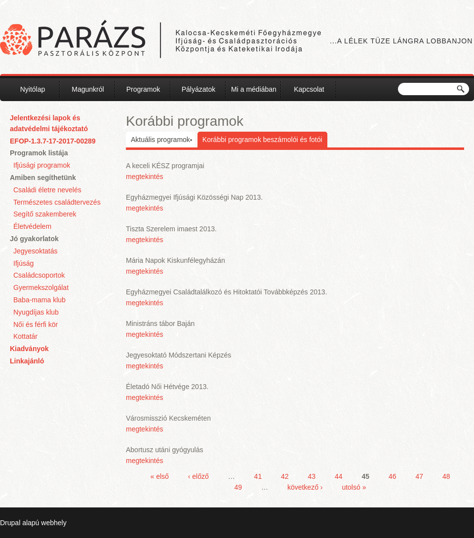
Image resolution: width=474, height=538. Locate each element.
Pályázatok (198, 89)
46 (392, 476)
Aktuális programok (160, 139)
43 (312, 476)
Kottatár (25, 336)
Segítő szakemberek (45, 214)
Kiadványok (29, 349)
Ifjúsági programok (41, 165)
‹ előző (198, 476)
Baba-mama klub (39, 300)
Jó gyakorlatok (34, 239)
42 (285, 476)
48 (446, 476)
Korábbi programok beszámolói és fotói (262, 139)
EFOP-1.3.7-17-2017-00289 (53, 141)
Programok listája (39, 153)
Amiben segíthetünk (43, 177)
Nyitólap (32, 89)
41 (258, 476)
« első (160, 476)
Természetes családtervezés (57, 202)
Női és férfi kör (35, 324)
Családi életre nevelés (47, 190)
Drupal (10, 523)
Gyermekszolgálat (41, 287)
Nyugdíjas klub (36, 312)
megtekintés (144, 176)
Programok (143, 89)
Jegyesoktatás (35, 251)
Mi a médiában (253, 89)
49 (238, 487)
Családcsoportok (39, 275)
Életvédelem (32, 226)
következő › (305, 487)
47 (419, 476)
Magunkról (88, 89)
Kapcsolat (309, 89)
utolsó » (354, 487)
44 (339, 476)
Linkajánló (27, 361)
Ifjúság (23, 263)
